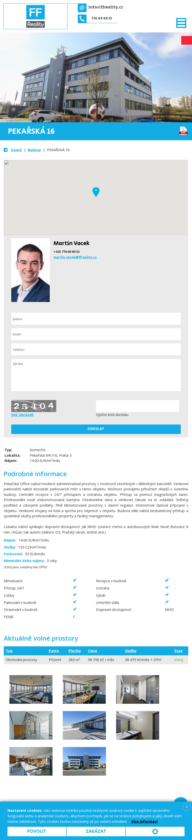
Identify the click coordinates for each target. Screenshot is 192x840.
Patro (54, 650)
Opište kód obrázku (112, 414)
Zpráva (96, 375)
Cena (92, 650)
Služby (130, 650)
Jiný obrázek (22, 414)
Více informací (144, 821)
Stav (178, 650)
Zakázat (96, 831)
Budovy (34, 149)
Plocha (74, 650)
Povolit (36, 831)
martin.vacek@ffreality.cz (75, 257)
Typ (9, 650)
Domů (16, 149)
